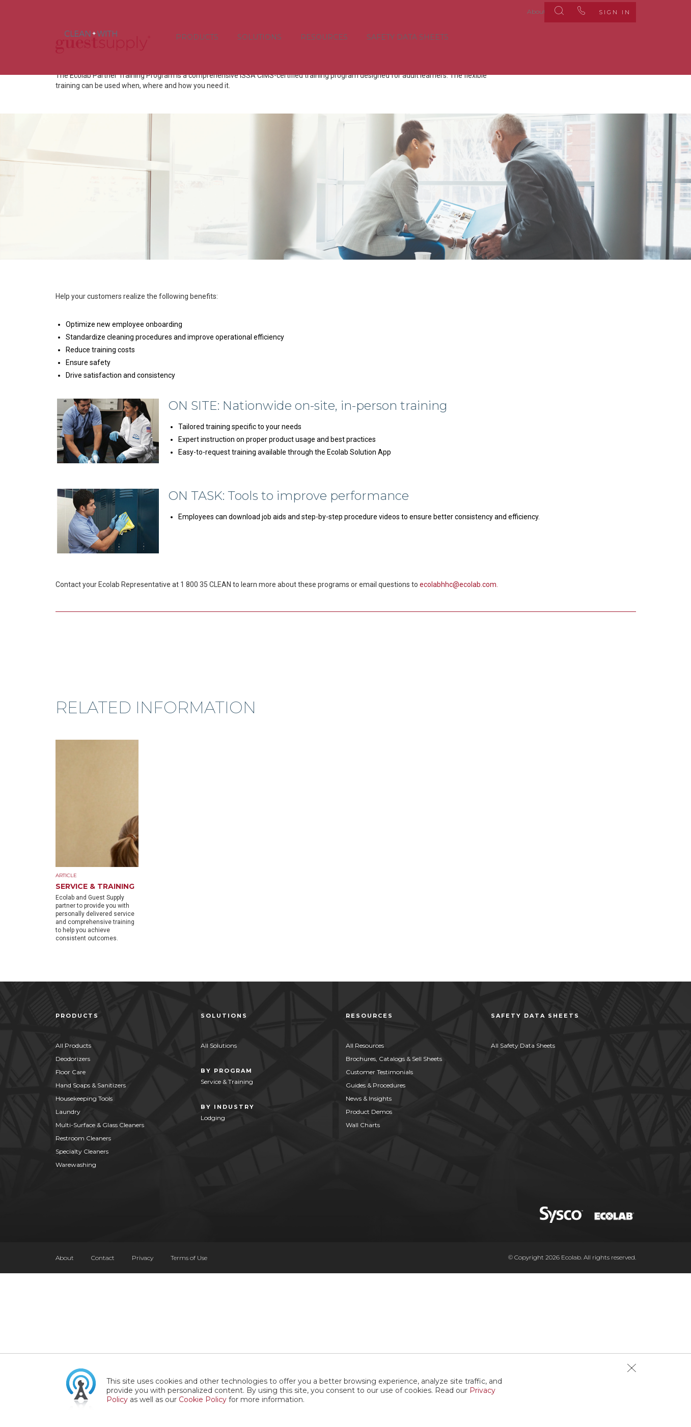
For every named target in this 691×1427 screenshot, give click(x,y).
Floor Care (71, 1225)
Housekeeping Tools (84, 1251)
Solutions (259, 35)
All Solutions (219, 1198)
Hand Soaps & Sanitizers (91, 1238)
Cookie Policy (203, 1399)
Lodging (213, 1271)
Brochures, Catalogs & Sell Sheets (394, 1212)
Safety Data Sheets (408, 35)
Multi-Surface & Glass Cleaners (100, 1278)
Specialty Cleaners (82, 1304)
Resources (324, 35)
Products (197, 35)
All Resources (365, 1198)
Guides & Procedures (375, 1238)
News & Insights (369, 1251)
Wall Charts (363, 1278)
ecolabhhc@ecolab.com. (459, 731)
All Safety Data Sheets (523, 1198)
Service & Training (227, 1235)
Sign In (605, 10)
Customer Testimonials (379, 1225)
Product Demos (369, 1265)
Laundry (68, 1265)
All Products (73, 1198)
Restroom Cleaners (83, 1291)
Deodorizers (73, 1212)
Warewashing (76, 1318)
